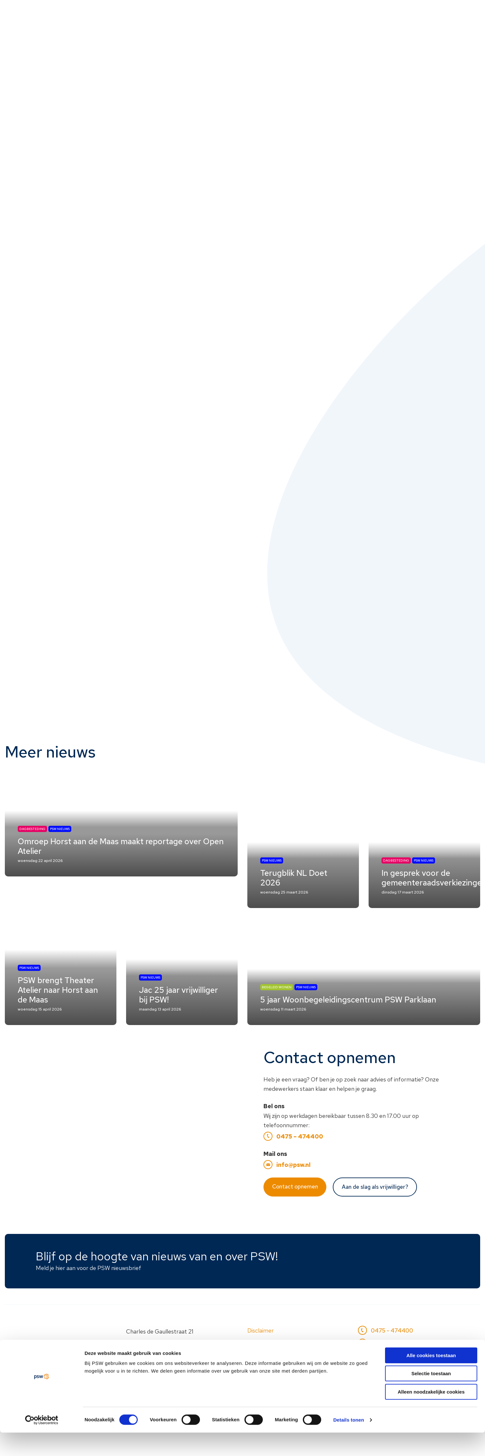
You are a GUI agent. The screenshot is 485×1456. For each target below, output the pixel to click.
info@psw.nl (293, 1188)
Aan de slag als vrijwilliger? (375, 1210)
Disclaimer (260, 1353)
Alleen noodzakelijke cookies (431, 1415)
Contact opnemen (295, 1209)
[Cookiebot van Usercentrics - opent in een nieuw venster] (42, 1443)
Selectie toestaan (431, 1397)
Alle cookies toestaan (431, 1379)
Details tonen (348, 1443)
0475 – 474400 (299, 1159)
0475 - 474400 (390, 1353)
